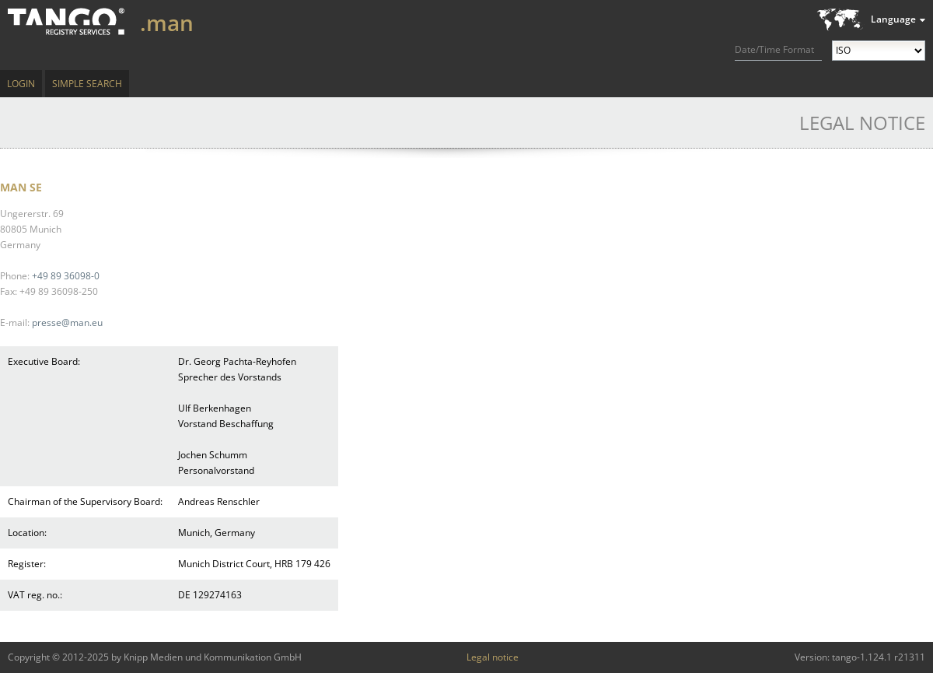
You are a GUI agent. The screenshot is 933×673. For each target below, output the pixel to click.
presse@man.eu (67, 322)
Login (21, 83)
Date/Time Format (774, 49)
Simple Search (87, 83)
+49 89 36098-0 (66, 275)
